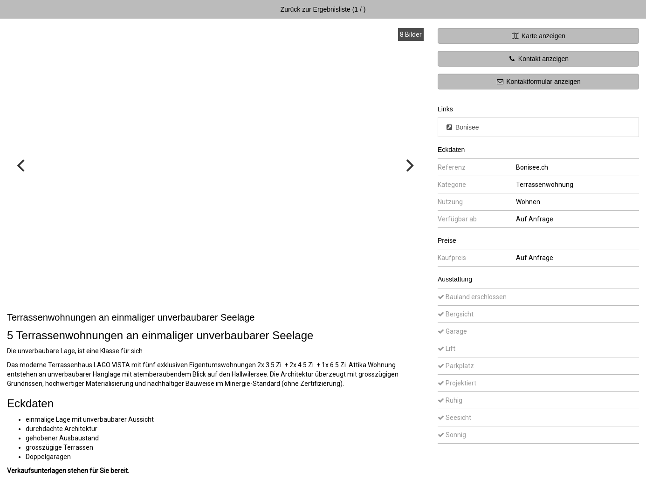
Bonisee (462, 127)
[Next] (409, 165)
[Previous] (22, 165)
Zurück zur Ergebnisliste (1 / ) (323, 9)
